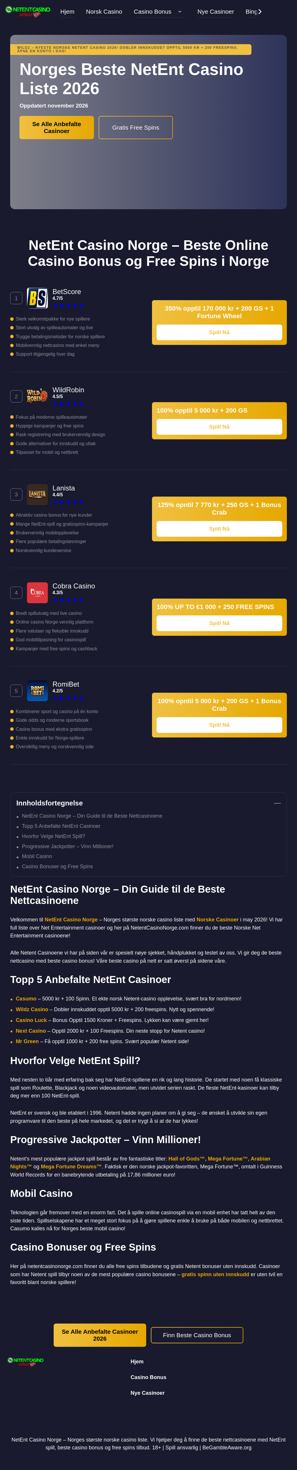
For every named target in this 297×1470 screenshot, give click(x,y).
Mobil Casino (37, 856)
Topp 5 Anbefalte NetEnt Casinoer (61, 826)
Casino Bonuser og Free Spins (57, 866)
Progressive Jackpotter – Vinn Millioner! (67, 846)
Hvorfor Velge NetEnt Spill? (53, 836)
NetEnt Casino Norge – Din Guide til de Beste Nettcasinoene (92, 816)
